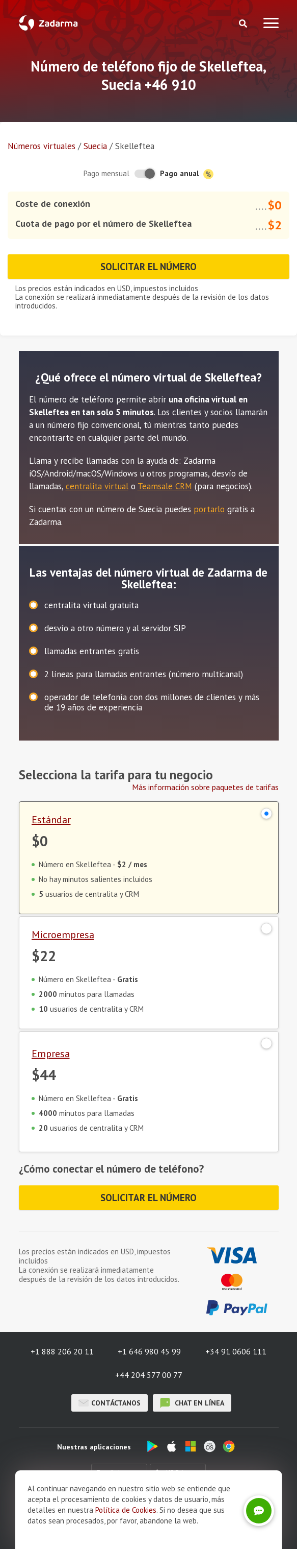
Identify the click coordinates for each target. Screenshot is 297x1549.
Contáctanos (109, 1403)
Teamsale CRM (165, 486)
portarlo (209, 509)
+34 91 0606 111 (235, 1351)
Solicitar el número (148, 266)
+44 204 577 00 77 (148, 1375)
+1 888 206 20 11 (62, 1351)
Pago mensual (106, 173)
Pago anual (186, 174)
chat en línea (192, 1403)
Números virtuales (41, 146)
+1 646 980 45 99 (149, 1351)
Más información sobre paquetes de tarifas (205, 787)
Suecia (95, 146)
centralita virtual (97, 486)
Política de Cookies (125, 1530)
